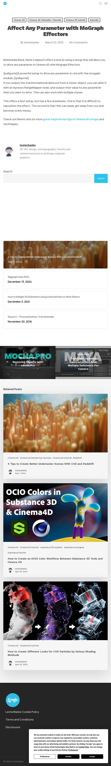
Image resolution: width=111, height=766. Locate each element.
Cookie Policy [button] (83, 747)
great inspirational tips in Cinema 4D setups (71, 119)
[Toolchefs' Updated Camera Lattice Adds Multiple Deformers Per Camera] (83, 362)
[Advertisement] (55, 212)
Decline (68, 757)
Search (7, 171)
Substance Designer (74, 547)
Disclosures (12, 727)
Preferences (45, 757)
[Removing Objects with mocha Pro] (28, 362)
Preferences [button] (73, 750)
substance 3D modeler (51, 547)
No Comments (78, 42)
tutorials (94, 20)
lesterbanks (31, 42)
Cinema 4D (19, 20)
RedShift (77, 457)
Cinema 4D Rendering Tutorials (35, 457)
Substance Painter (17, 552)
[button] (106, 3)
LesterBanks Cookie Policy (22, 712)
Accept (92, 757)
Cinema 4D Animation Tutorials (45, 20)
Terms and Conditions (19, 719)
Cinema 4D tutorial (75, 20)
